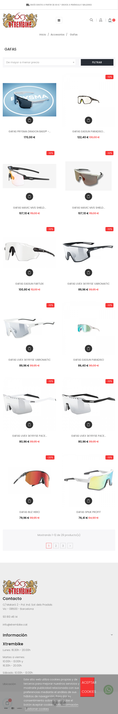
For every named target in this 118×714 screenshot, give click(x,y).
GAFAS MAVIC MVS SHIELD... (29, 207)
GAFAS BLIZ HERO (29, 512)
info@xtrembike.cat (15, 624)
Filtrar (97, 62)
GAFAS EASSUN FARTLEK (29, 284)
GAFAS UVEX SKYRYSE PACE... (29, 436)
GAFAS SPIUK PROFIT (88, 512)
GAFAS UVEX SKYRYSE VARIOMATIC (88, 284)
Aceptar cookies (88, 687)
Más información (67, 705)
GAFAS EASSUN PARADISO (88, 360)
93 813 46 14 (10, 617)
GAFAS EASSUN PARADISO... (88, 131)
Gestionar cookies (37, 709)
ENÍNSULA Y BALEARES (59, 4)
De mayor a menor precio (40, 62)
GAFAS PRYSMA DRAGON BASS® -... (30, 131)
